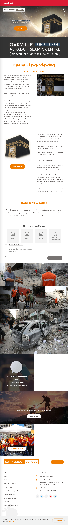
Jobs (5, 476)
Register (20, 28)
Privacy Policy (8, 487)
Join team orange (17, 449)
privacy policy (12, 521)
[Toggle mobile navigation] (63, 10)
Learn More (34, 416)
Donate (57, 462)
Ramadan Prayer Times (11, 505)
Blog (5, 472)
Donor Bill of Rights (10, 483)
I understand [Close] (58, 520)
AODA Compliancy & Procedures (14, 491)
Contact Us (7, 480)
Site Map (6, 502)
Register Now (17, 166)
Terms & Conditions (10, 498)
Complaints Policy (9, 494)
